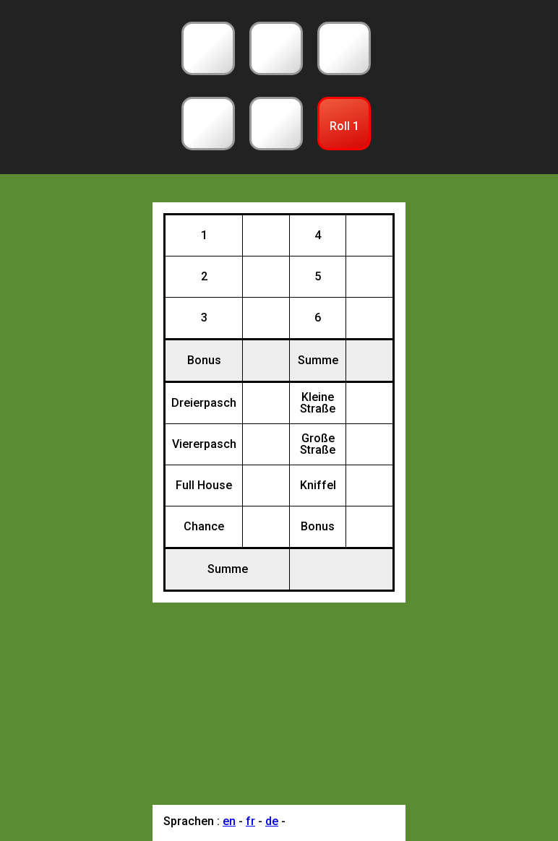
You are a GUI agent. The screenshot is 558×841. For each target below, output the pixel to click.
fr (250, 821)
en (229, 821)
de (271, 821)
